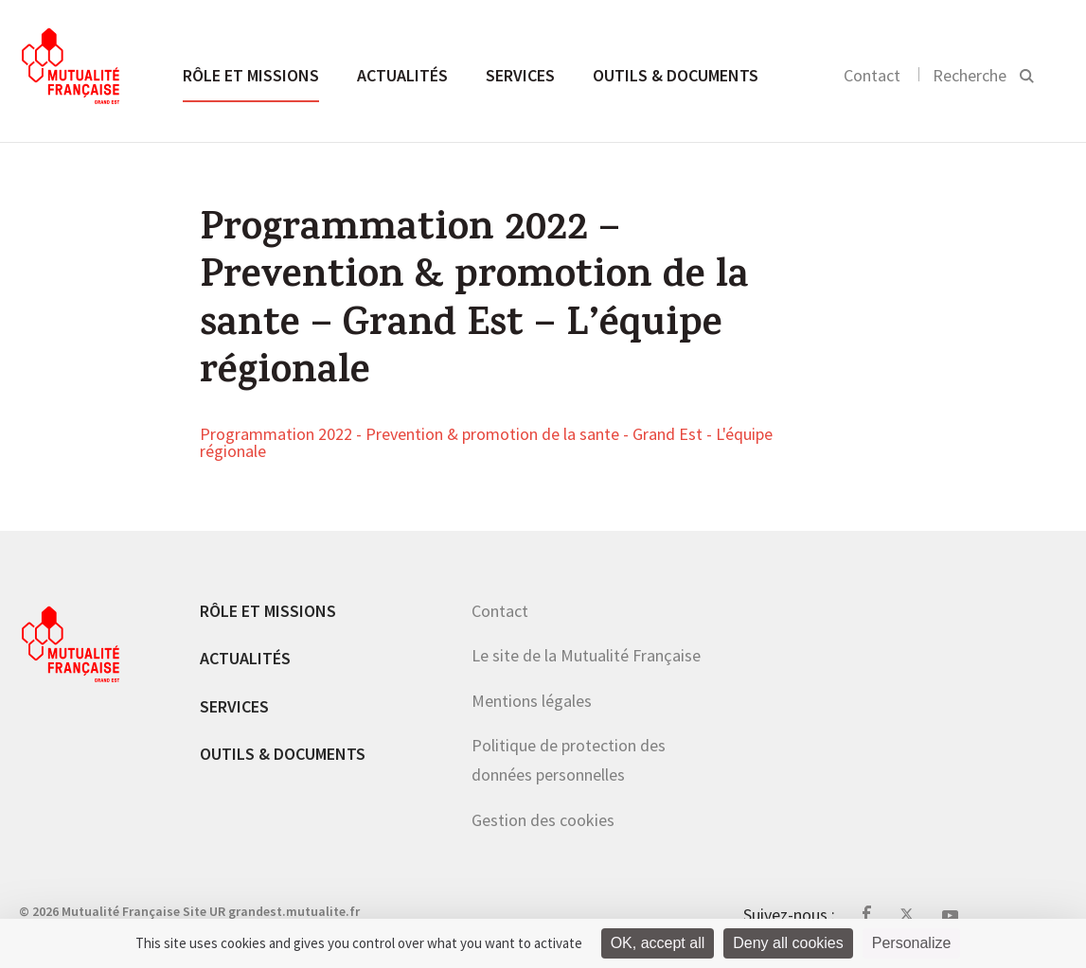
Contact (872, 75)
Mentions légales (532, 701)
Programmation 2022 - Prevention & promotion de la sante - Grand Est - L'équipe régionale (486, 444)
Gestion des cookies (543, 820)
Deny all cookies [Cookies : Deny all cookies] (788, 943)
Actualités (402, 75)
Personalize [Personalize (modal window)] (912, 943)
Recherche (969, 75)
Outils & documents (675, 75)
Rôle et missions (251, 75)
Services (520, 75)
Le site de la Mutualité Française (586, 655)
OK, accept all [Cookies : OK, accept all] (658, 943)
